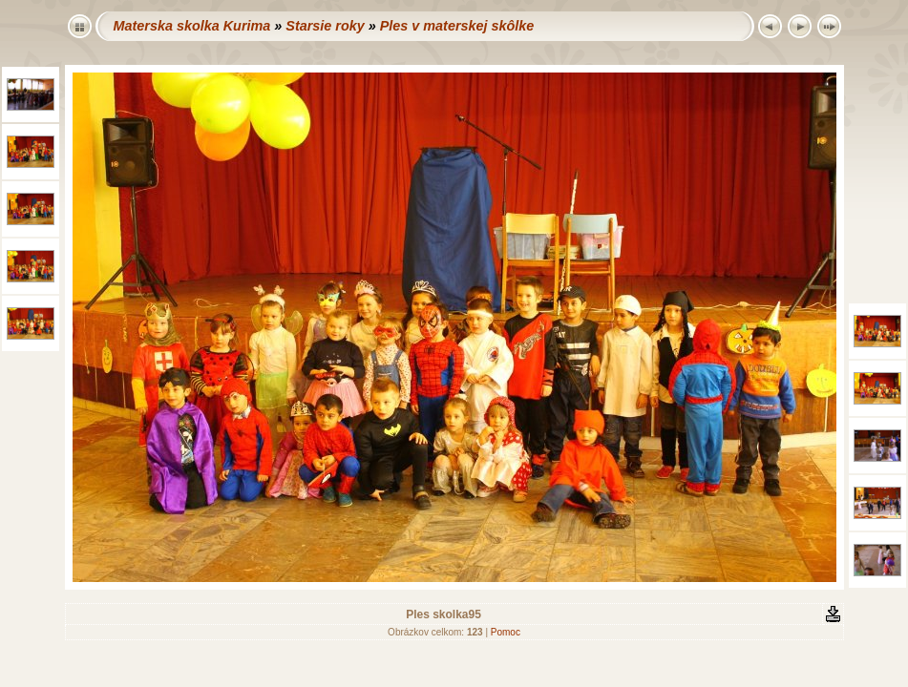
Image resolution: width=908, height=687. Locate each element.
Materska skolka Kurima (192, 25)
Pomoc (505, 632)
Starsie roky (324, 25)
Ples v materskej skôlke (457, 25)
